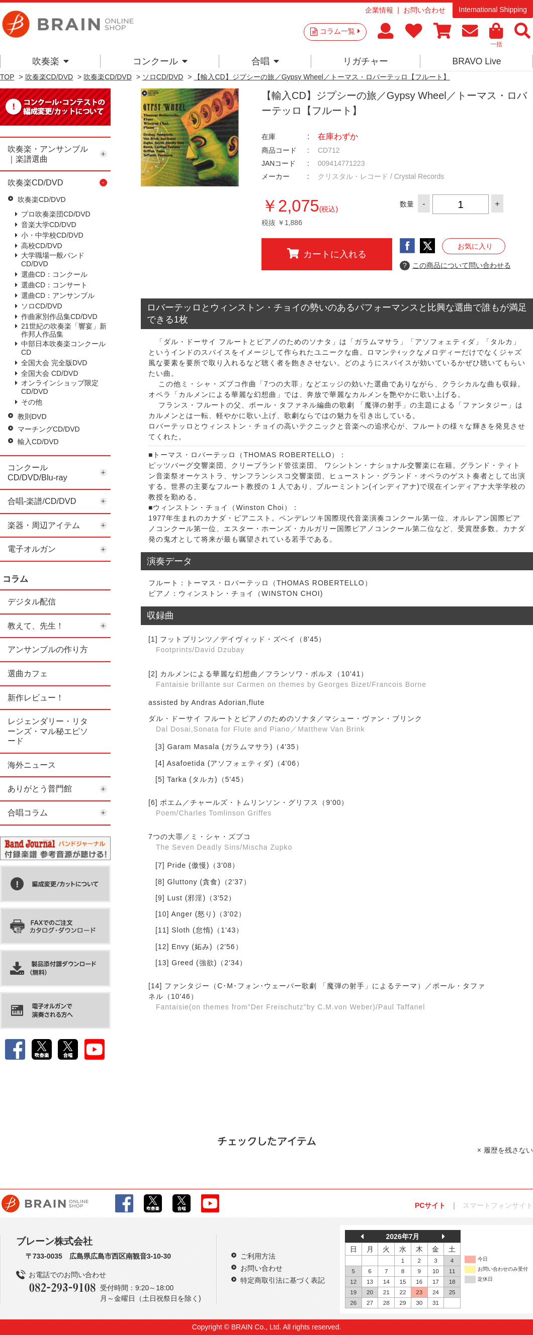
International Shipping (492, 10)
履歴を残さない (508, 1150)
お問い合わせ (424, 10)
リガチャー (365, 61)
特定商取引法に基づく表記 (282, 1280)
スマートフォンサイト (498, 1205)
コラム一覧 (340, 31)
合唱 (265, 61)
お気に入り (475, 246)
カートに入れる (327, 253)
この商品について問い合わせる (455, 266)
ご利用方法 (258, 1256)
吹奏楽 (50, 61)
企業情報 (379, 10)
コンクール (160, 61)
